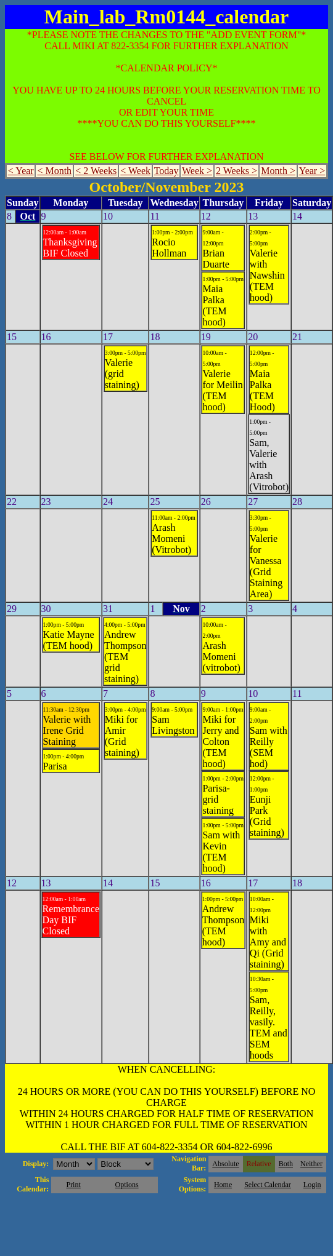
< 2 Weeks (96, 170)
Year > (312, 170)
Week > (197, 170)
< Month (54, 170)
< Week (135, 170)
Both (286, 1163)
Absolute (225, 1163)
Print (73, 1184)
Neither (311, 1163)
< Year (21, 170)
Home (223, 1184)
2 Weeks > (236, 170)
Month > (278, 170)
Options (127, 1184)
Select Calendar (267, 1184)
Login (312, 1184)
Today (166, 170)
